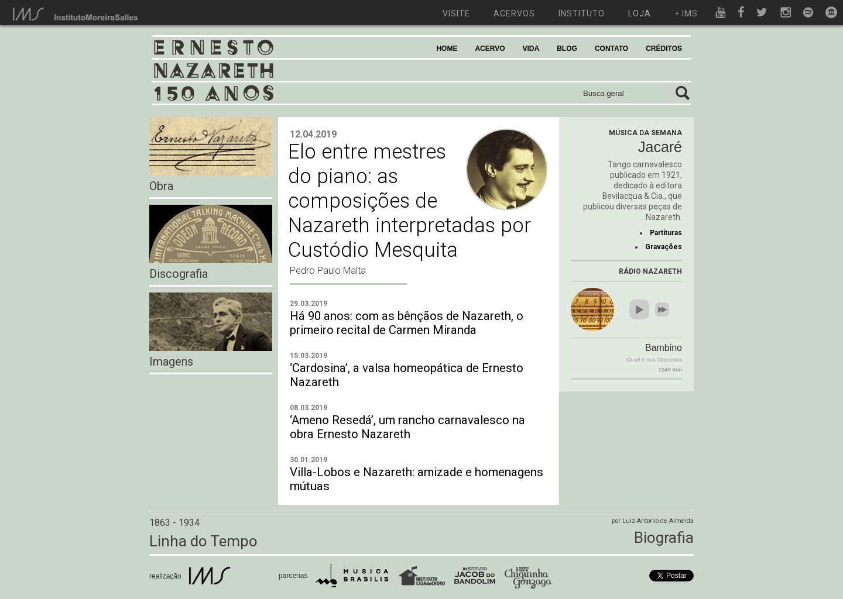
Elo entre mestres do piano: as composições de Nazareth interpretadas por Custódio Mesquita (409, 201)
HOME (446, 48)
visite (456, 13)
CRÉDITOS (664, 48)
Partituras (666, 233)
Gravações (663, 247)
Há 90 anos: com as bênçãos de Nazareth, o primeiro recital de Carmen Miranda (406, 323)
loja (639, 13)
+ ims (686, 13)
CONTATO (611, 48)
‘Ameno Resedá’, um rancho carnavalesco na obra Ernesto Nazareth (407, 427)
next (662, 309)
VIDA (531, 48)
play (639, 309)
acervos (514, 13)
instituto (581, 13)
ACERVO (490, 48)
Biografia (664, 537)
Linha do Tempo (203, 541)
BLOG (567, 48)
